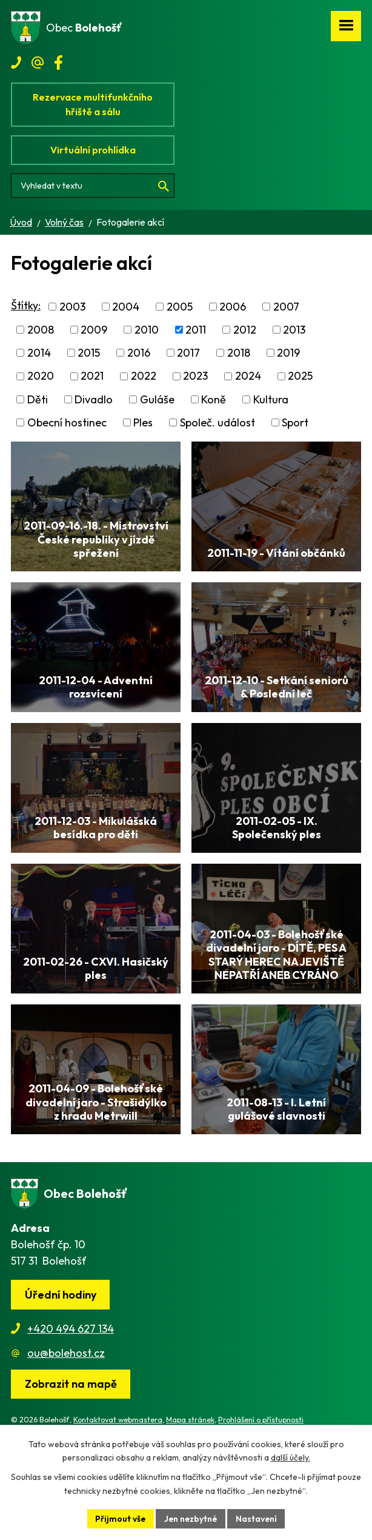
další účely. (290, 1457)
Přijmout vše (119, 1518)
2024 (248, 376)
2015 (89, 353)
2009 (94, 330)
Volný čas (64, 222)
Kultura (270, 399)
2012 (244, 330)
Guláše (157, 399)
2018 (238, 353)
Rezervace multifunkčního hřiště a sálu (93, 104)
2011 (195, 330)
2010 (147, 330)
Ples (143, 422)
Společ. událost (217, 422)
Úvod (21, 222)
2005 (180, 307)
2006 (232, 307)
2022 (143, 376)
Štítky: (26, 305)
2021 (92, 376)
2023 (195, 376)
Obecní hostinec (67, 422)
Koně (213, 399)
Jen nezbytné (191, 1518)
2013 (294, 330)
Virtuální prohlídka (93, 150)
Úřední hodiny (60, 1343)
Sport (295, 422)
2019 (288, 353)
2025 (300, 376)
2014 (39, 353)
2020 (40, 376)
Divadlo (94, 399)
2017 (188, 353)
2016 (138, 353)
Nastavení (258, 1518)
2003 (72, 307)
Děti (37, 399)
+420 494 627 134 (70, 1377)
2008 (40, 330)
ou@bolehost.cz (66, 1401)
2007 (286, 307)
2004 (125, 307)
